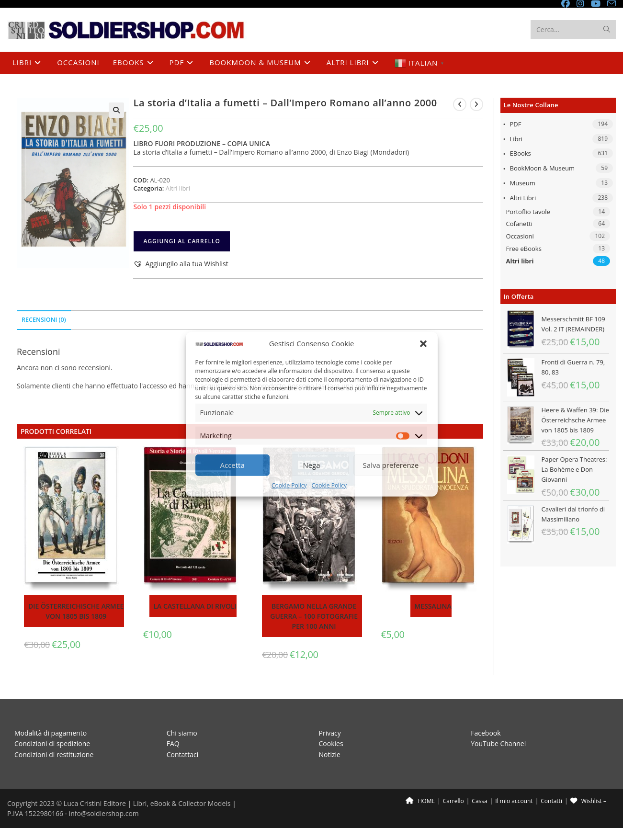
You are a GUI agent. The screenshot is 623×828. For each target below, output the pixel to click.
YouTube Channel (498, 743)
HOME (420, 801)
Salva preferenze (391, 465)
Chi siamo (182, 732)
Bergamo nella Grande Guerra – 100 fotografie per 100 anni (314, 616)
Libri (516, 139)
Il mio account (513, 801)
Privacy (330, 732)
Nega (311, 465)
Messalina (432, 606)
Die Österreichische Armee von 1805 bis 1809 (76, 611)
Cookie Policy (289, 485)
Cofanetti (519, 223)
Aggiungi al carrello (181, 241)
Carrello (453, 801)
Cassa (479, 801)
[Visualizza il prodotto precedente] (459, 104)
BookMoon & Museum (542, 168)
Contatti (551, 801)
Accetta (232, 465)
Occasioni (520, 236)
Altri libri (523, 197)
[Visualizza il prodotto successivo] (476, 104)
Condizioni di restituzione (53, 754)
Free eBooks (524, 248)
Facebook (485, 732)
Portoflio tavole (528, 211)
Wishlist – (588, 801)
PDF (515, 124)
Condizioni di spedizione (52, 743)
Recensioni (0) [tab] (44, 320)
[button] (423, 343)
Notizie (329, 754)
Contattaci (183, 754)
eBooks (520, 153)
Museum (522, 183)
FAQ (173, 743)
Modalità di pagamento (50, 732)
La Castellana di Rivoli (194, 606)
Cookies (331, 743)
